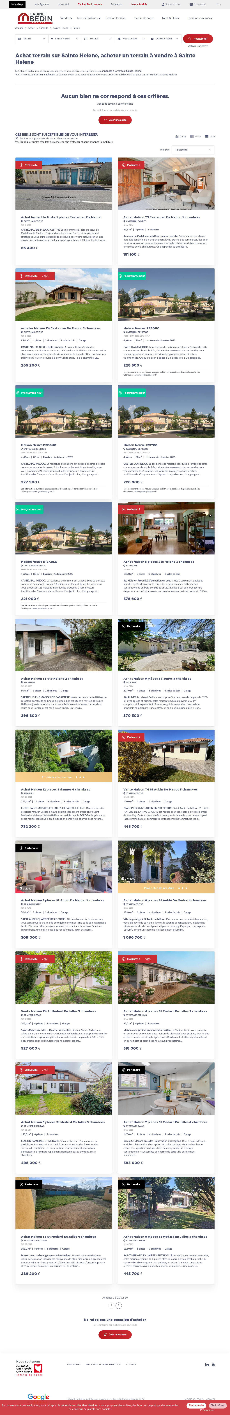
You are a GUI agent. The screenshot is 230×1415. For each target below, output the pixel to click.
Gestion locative (115, 18)
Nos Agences (41, 4)
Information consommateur (103, 1365)
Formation (116, 4)
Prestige (17, 4)
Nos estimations (87, 18)
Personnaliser (207, 1410)
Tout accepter (196, 1405)
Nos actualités (139, 4)
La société (63, 4)
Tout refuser (217, 1405)
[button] (32, 38)
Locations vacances (200, 18)
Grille (195, 136)
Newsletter (198, 4)
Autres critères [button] (164, 38)
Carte (181, 136)
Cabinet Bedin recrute (90, 4)
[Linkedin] (207, 1364)
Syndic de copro (144, 18)
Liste (210, 136)
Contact (131, 1365)
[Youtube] (213, 1364)
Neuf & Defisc (171, 18)
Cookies (210, 1399)
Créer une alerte (115, 120)
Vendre (64, 18)
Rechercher (197, 38)
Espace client (171, 4)
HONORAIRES (73, 1365)
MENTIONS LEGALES (194, 1399)
